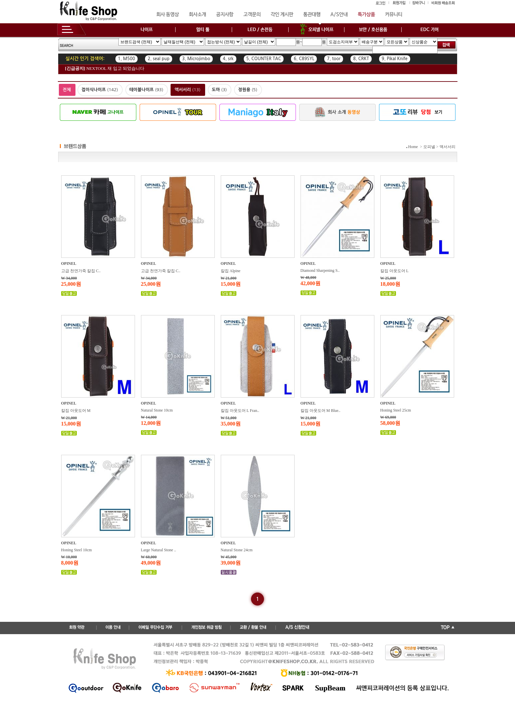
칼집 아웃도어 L (394, 270)
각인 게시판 (282, 15)
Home (413, 146)
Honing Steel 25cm (395, 410)
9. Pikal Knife (395, 59)
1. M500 (126, 59)
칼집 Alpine (231, 270)
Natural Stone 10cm (157, 410)
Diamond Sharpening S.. (320, 270)
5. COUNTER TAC (263, 59)
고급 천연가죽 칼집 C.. (81, 270)
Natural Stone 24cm (237, 550)
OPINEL (68, 263)
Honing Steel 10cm (76, 550)
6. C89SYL (304, 59)
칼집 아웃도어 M (76, 410)
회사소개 (197, 15)
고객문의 (252, 15)
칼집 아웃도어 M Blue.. (320, 410)
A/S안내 (339, 15)
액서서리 (447, 146)
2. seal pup (159, 59)
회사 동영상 (167, 15)
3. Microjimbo (196, 59)
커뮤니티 (393, 15)
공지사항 (224, 15)
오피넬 (429, 146)
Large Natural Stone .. (158, 550)
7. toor (333, 59)
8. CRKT (361, 59)
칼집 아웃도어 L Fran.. (240, 410)
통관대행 (312, 15)
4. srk (228, 59)
